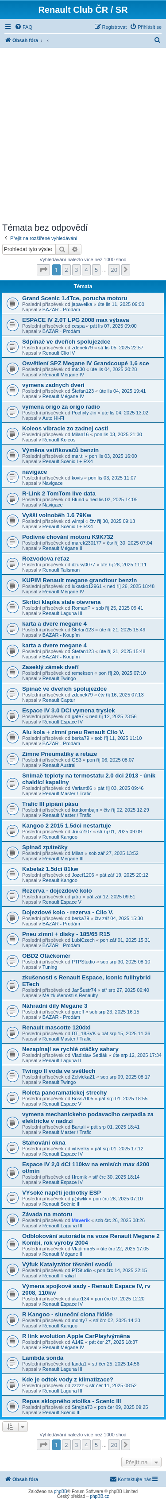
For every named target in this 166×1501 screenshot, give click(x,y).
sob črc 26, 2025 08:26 (120, 1220)
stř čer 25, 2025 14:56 (115, 1363)
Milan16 (80, 434)
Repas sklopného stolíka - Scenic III (71, 1401)
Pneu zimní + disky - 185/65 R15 (66, 934)
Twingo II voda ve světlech (58, 1071)
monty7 (80, 1320)
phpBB (60, 1491)
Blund (78, 499)
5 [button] (96, 270)
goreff (78, 1011)
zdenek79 (82, 347)
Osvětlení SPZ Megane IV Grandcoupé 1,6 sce (85, 363)
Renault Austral (59, 765)
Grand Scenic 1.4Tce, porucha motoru (74, 298)
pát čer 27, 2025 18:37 (113, 1342)
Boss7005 (82, 1098)
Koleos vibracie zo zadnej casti (65, 428)
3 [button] (76, 270)
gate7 (78, 716)
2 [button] (66, 270)
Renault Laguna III (62, 613)
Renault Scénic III (61, 1204)
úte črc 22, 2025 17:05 (124, 1248)
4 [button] (86, 270)
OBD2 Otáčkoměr (46, 955)
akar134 (80, 1298)
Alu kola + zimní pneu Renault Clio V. (73, 732)
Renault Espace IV (62, 721)
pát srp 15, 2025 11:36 (125, 1033)
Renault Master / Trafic (67, 793)
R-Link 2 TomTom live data (59, 493)
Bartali (78, 1127)
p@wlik (80, 1198)
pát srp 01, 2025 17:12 (119, 1148)
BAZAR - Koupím (61, 635)
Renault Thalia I (59, 1275)
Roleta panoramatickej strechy (64, 1092)
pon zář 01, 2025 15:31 (125, 940)
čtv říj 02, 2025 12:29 (126, 809)
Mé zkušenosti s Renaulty (70, 995)
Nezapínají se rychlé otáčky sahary (70, 1049)
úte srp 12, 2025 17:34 (137, 1055)
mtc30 (78, 369)
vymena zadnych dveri (53, 385)
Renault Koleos (59, 439)
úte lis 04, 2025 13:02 (125, 412)
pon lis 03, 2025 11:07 (112, 477)
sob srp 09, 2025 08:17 (125, 1076)
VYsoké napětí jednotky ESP (61, 1192)
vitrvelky (80, 1148)
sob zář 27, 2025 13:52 (114, 853)
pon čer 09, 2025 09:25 (123, 1407)
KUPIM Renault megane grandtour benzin (79, 580)
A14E (78, 1342)
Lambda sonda (42, 1357)
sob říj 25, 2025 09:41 (119, 608)
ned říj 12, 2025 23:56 (113, 716)
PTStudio (82, 1270)
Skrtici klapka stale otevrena (61, 602)
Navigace (52, 483)
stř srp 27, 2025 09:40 (125, 990)
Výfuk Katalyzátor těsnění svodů (67, 1264)
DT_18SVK (84, 1033)
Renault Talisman (61, 570)
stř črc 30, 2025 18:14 (116, 1177)
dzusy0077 (83, 564)
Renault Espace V (61, 902)
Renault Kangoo (59, 836)
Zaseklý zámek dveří (50, 667)
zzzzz (78, 1385)
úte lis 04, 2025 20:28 (113, 369)
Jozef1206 (83, 875)
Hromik (79, 1177)
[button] (43, 269)
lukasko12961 (87, 586)
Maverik (81, 1220)
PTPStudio (83, 961)
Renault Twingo (59, 678)
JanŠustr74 (84, 990)
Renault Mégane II (62, 548)
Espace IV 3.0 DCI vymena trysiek (68, 710)
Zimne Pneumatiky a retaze (59, 753)
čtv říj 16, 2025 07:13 (121, 694)
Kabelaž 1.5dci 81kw (50, 869)
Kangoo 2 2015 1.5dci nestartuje (66, 825)
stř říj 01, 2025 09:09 (119, 831)
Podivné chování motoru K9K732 (67, 537)
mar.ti (78, 456)
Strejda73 (82, 1407)
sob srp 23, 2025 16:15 (114, 1011)
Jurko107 (82, 831)
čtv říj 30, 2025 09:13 (112, 521)
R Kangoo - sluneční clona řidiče (67, 1314)
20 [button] (114, 270)
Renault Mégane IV (63, 374)
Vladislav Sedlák (90, 1055)
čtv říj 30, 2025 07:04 (129, 542)
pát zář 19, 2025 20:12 (124, 875)
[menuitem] (23, 27)
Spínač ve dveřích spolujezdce (64, 688)
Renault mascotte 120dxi (56, 1027)
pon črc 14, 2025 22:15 (122, 1270)
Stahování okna (43, 1142)
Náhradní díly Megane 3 (54, 1005)
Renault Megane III (63, 858)
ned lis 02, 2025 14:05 (113, 499)
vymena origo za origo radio (61, 406)
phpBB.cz (99, 1496)
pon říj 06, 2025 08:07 (110, 759)
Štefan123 (83, 391)
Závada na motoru (47, 1214)
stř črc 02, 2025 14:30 (116, 1320)
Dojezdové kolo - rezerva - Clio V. (67, 912)
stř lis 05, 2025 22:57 (120, 347)
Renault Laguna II (61, 1060)
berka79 (80, 738)
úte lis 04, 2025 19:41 (122, 391)
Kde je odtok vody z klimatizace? (67, 1379)
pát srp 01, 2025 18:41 (115, 1127)
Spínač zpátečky (45, 847)
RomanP (81, 608)
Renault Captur (58, 700)
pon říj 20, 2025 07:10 (122, 673)
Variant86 (82, 788)
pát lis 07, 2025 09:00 (113, 326)
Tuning (49, 967)
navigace (34, 471)
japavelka (82, 304)
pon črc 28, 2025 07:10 (118, 1198)
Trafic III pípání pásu (50, 804)
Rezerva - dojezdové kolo (57, 890)
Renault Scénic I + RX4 (67, 461)
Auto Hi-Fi (53, 418)
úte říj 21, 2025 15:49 (122, 629)
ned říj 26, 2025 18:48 (130, 586)
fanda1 (79, 1363)
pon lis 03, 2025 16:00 (113, 456)
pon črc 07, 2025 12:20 (120, 1298)
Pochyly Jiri (84, 412)
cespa (78, 326)
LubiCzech (83, 940)
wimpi (78, 521)
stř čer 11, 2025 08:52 (113, 1385)
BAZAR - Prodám (61, 309)
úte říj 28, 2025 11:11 (123, 564)
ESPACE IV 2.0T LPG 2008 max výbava (75, 320)
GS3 (76, 759)
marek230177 (86, 542)
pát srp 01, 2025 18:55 (123, 1098)
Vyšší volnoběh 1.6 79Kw (56, 515)
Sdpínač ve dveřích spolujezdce (66, 341)
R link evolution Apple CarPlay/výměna (76, 1336)
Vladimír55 (83, 1248)
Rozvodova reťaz (45, 558)
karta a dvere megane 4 (54, 623)
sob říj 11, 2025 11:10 (118, 738)
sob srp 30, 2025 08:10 (125, 961)
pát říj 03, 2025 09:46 (120, 788)
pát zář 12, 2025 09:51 (111, 896)
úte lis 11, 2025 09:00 (121, 304)
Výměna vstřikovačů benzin (60, 450)
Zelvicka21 (83, 1076)
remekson (82, 673)
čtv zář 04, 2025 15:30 (119, 918)
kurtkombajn (85, 809)
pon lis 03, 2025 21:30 (118, 434)
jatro (76, 896)
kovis (77, 477)
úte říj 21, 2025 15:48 (122, 651)
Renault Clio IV (58, 353)
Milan (77, 853)
